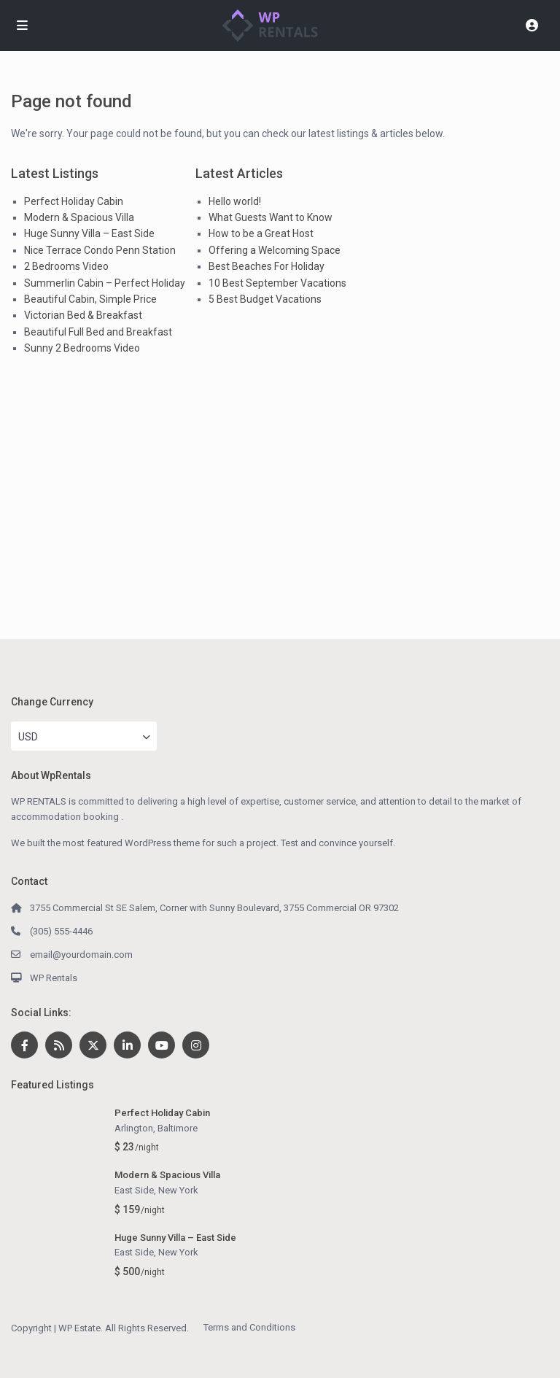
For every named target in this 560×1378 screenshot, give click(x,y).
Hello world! (235, 201)
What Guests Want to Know (270, 217)
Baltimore (178, 1128)
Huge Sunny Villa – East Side (89, 233)
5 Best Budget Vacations (265, 299)
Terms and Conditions (249, 1327)
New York (178, 1190)
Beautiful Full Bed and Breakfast (98, 332)
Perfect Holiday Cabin (73, 201)
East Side (134, 1190)
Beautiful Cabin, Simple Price (90, 299)
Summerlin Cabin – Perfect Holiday (104, 283)
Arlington (133, 1128)
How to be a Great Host (261, 233)
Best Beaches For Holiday (266, 266)
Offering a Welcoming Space (275, 250)
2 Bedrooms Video (66, 266)
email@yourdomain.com (81, 954)
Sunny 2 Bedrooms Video (82, 348)
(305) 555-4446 (61, 931)
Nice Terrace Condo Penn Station (100, 250)
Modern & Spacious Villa (79, 217)
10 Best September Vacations (277, 283)
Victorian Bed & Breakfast (83, 315)
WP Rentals (53, 977)
